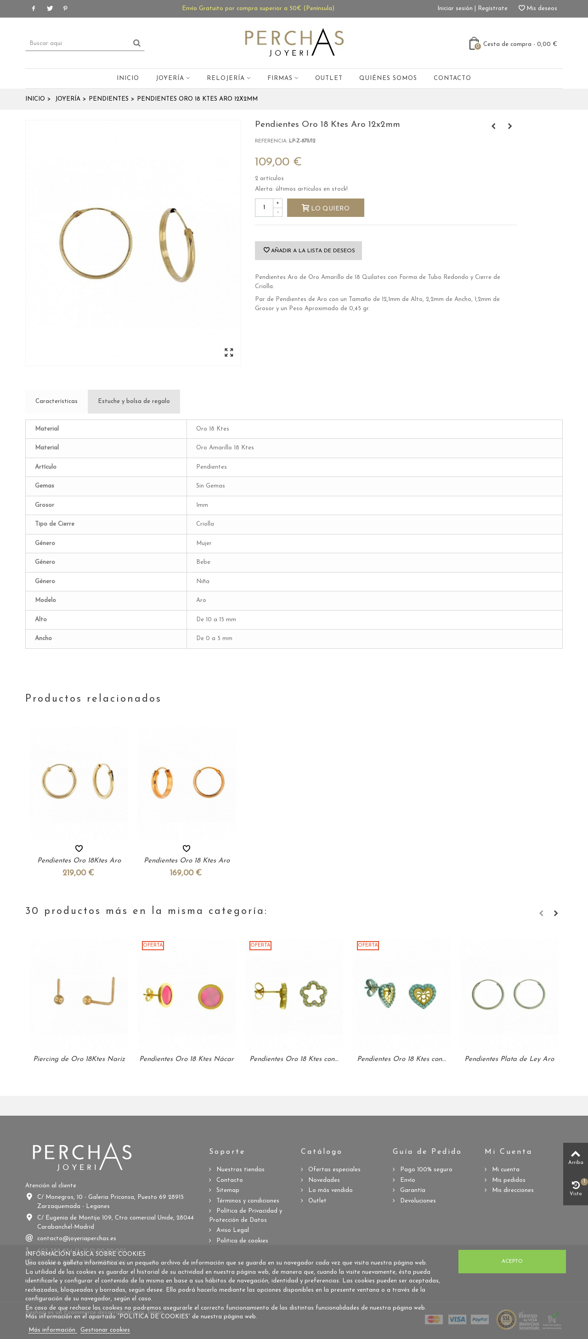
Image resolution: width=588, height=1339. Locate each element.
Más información (52, 1330)
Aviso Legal (232, 1230)
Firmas (280, 78)
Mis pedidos (508, 1180)
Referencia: (271, 141)
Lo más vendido (329, 1190)
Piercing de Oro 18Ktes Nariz (79, 1059)
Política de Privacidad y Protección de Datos (245, 1215)
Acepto (512, 1261)
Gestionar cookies (105, 1330)
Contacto (452, 78)
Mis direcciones (512, 1190)
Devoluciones (417, 1201)
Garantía (411, 1190)
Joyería (170, 78)
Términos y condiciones (247, 1201)
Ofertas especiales (333, 1170)
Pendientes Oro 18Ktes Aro (79, 860)
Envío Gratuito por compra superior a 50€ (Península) (258, 8)
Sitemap (227, 1190)
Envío (406, 1180)
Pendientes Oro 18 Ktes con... (294, 1059)
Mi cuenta (505, 1170)
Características (56, 401)
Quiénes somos (388, 78)
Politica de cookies (241, 1241)
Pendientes (109, 99)
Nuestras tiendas (240, 1170)
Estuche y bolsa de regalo (134, 401)
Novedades (323, 1180)
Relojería (226, 78)
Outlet (329, 78)
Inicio (128, 78)
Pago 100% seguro (425, 1170)
